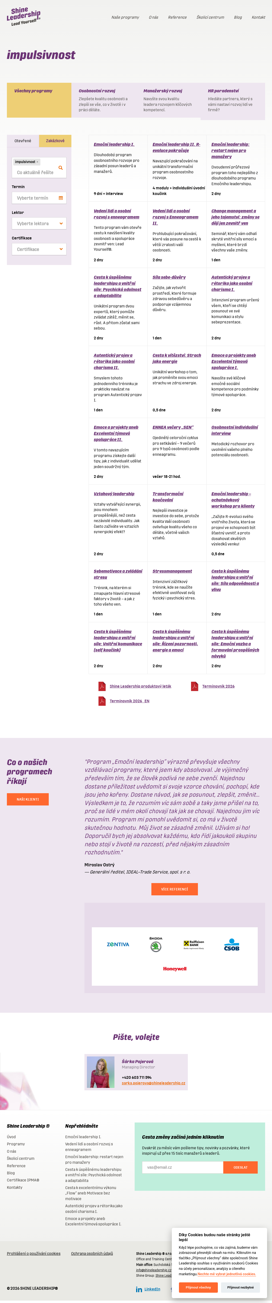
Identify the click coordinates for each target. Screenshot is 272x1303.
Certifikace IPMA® (23, 1182)
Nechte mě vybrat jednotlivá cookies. (227, 1274)
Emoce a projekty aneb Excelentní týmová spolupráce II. (116, 435)
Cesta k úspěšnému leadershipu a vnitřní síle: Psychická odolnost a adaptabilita (93, 1177)
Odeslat (241, 1170)
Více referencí (174, 892)
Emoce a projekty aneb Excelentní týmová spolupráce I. (233, 364)
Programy (16, 1146)
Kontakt (258, 17)
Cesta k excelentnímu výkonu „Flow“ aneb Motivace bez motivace (90, 1196)
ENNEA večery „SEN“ (173, 429)
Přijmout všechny (198, 1287)
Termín (18, 189)
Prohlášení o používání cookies (34, 1256)
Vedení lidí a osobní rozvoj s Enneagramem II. (175, 219)
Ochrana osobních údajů (92, 1256)
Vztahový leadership (114, 496)
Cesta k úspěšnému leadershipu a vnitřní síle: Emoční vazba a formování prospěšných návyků (235, 646)
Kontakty (14, 1190)
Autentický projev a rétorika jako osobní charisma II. (114, 364)
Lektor (18, 215)
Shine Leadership (168, 1278)
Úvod (11, 1139)
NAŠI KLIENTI (28, 802)
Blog (238, 17)
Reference (177, 17)
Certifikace (22, 240)
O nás (153, 17)
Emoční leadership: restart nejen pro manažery (230, 153)
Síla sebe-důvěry (169, 279)
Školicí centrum (210, 17)
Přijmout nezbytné (240, 1287)
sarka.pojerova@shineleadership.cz (153, 1085)
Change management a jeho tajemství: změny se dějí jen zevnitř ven (235, 219)
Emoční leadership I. (114, 146)
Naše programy (125, 17)
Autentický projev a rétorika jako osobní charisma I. (231, 285)
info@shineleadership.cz (153, 1273)
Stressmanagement (172, 573)
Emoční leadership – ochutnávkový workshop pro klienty (233, 502)
